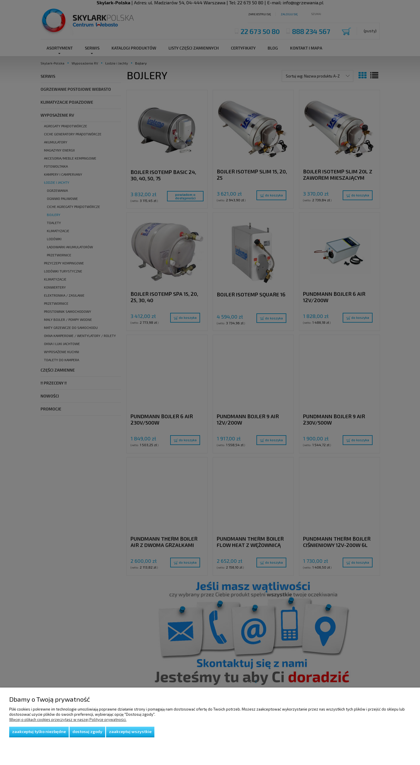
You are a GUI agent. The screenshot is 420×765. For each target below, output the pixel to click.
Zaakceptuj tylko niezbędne (39, 731)
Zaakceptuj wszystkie (130, 731)
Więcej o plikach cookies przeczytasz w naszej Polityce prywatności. (67, 719)
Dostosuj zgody (87, 731)
